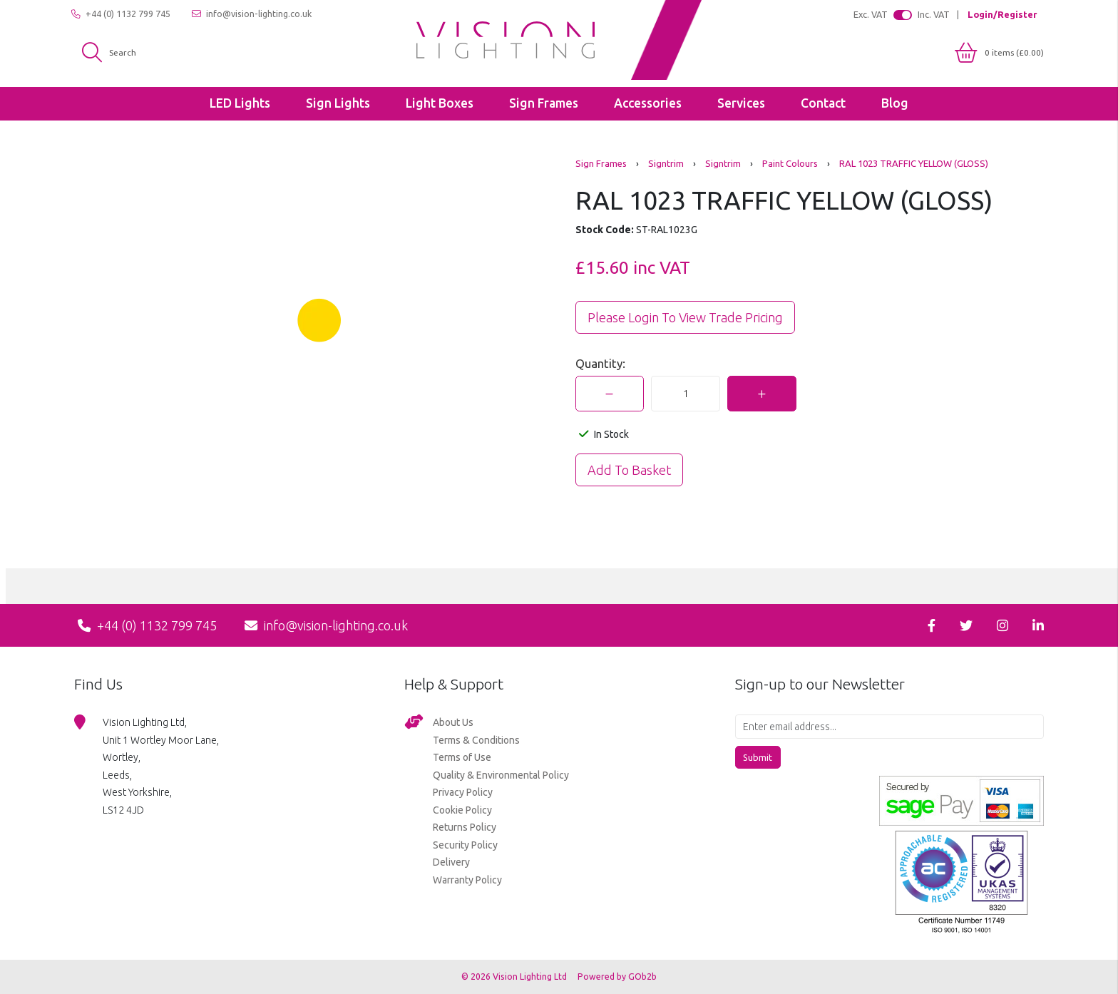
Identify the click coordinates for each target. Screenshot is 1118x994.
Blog (894, 103)
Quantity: (600, 363)
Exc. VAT (870, 14)
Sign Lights (338, 103)
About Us (453, 722)
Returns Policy (464, 827)
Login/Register (1002, 14)
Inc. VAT (934, 14)
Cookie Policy (462, 810)
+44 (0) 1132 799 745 (120, 14)
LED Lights (240, 103)
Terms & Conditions (476, 740)
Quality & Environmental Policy (501, 775)
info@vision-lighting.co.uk (252, 14)
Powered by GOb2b (617, 976)
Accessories (648, 103)
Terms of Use (462, 757)
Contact (823, 103)
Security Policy (465, 845)
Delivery (451, 862)
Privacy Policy (463, 792)
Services (741, 103)
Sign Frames (543, 103)
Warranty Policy (467, 880)
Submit (757, 757)
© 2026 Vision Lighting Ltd (515, 976)
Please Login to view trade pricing (685, 317)
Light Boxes (439, 103)
